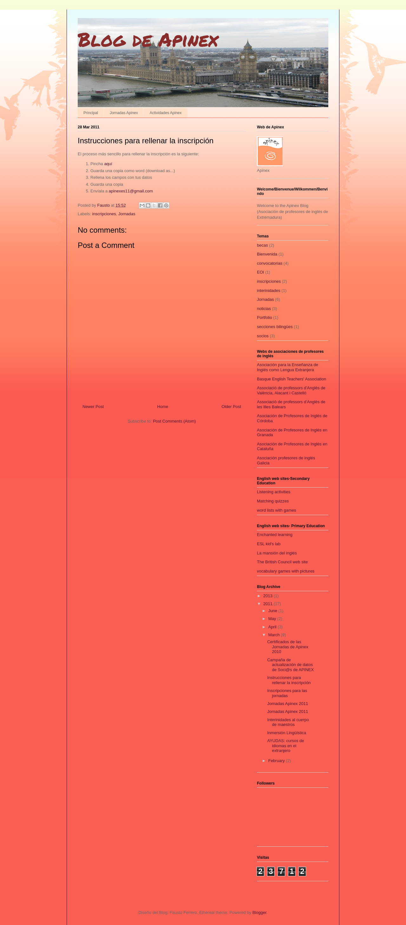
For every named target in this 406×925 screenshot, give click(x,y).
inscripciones (104, 213)
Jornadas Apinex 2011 (287, 703)
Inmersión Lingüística (286, 732)
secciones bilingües (275, 326)
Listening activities (274, 491)
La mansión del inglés (277, 553)
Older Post (231, 406)
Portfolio (264, 317)
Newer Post (93, 406)
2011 (268, 603)
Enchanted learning (274, 534)
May (272, 618)
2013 (268, 595)
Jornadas (126, 213)
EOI (260, 272)
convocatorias (269, 263)
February (277, 760)
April (273, 626)
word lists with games (276, 510)
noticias (264, 308)
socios (263, 335)
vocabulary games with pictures (285, 571)
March (274, 634)
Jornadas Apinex (124, 113)
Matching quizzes (273, 501)
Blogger (259, 912)
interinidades (268, 290)
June (273, 610)
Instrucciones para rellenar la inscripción (289, 680)
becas (262, 245)
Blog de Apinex (148, 39)
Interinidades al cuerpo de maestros (288, 722)
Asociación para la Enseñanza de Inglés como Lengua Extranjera (287, 367)
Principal (90, 113)
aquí (108, 163)
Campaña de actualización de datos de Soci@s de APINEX (290, 664)
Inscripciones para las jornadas (287, 693)
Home (162, 406)
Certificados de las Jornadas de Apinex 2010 (287, 646)
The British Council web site (282, 562)
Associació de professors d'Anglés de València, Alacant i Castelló (291, 390)
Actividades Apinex (166, 113)
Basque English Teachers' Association (291, 379)
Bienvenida (267, 254)
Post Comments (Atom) (174, 421)
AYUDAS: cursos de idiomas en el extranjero (285, 745)
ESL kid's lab (268, 543)
